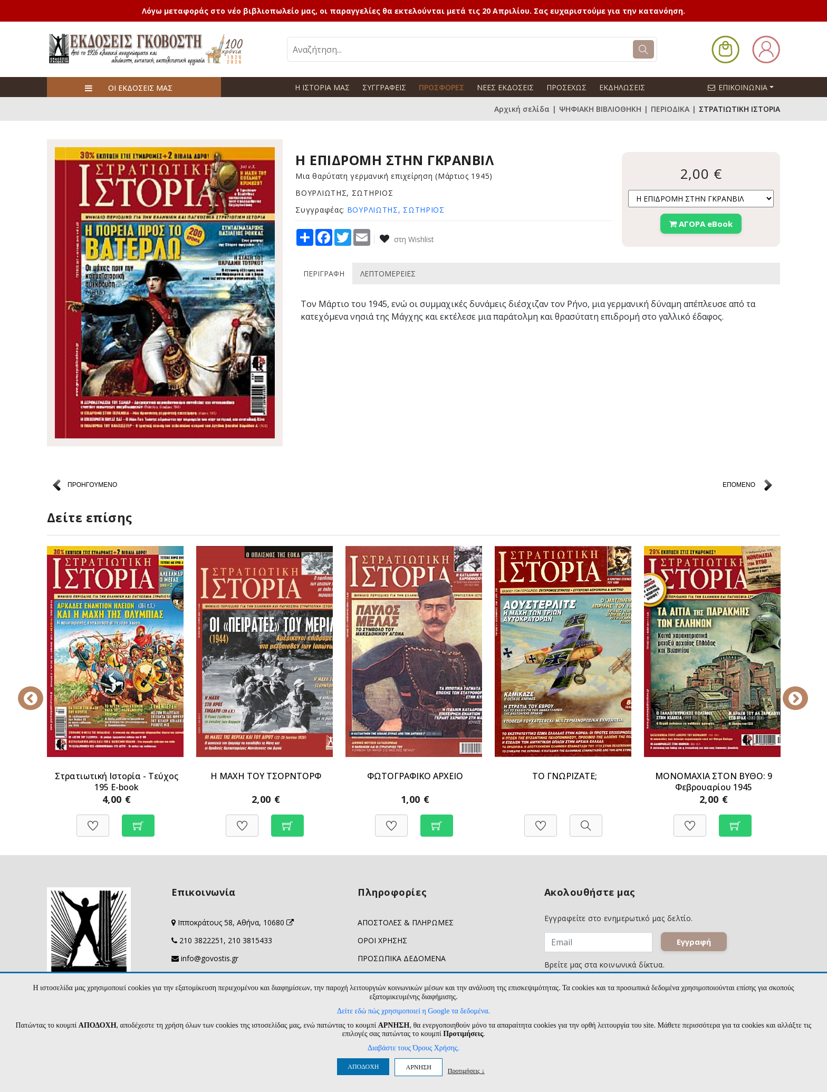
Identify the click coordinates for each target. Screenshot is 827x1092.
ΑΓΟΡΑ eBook (701, 223)
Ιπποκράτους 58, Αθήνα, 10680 (236, 922)
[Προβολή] (586, 820)
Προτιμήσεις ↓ (466, 1070)
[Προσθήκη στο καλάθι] (138, 820)
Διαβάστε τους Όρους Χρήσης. (413, 1048)
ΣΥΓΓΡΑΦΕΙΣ (384, 87)
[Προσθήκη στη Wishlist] (92, 820)
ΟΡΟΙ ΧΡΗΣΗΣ (382, 940)
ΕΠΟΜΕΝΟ (739, 484)
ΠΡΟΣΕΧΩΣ (566, 87)
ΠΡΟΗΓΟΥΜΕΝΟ (92, 484)
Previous (39, 691)
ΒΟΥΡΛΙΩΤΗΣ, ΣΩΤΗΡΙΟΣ (396, 210)
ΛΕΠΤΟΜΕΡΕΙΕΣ (388, 274)
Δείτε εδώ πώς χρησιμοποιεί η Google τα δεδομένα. (413, 1011)
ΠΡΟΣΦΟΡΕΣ (441, 87)
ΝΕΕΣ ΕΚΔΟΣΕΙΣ (505, 87)
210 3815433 (250, 940)
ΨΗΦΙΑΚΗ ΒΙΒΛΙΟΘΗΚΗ (600, 109)
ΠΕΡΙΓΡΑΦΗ (323, 274)
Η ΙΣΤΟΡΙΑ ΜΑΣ (322, 87)
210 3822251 (201, 940)
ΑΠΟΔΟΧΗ (363, 1066)
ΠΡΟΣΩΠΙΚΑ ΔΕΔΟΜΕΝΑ (402, 958)
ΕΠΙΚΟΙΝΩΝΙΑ (745, 87)
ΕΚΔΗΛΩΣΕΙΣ (622, 87)
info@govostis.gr (209, 958)
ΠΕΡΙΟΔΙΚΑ (670, 109)
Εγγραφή (694, 942)
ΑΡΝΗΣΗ (418, 1067)
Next (788, 691)
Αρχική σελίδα (522, 109)
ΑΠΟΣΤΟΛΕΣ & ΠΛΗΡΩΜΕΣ (406, 922)
